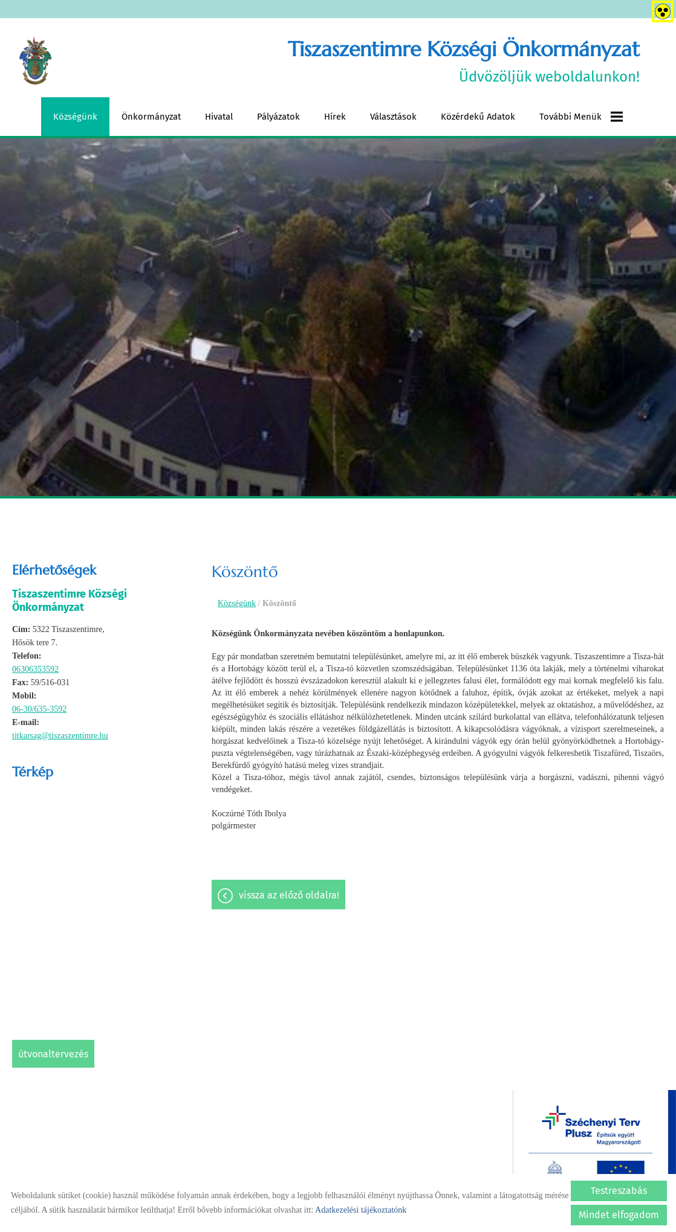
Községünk (75, 116)
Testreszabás (619, 1190)
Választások (393, 116)
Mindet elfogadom (619, 1215)
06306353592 (35, 669)
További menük (581, 117)
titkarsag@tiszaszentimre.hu (60, 735)
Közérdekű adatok (478, 116)
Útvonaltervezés (53, 1054)
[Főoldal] (35, 61)
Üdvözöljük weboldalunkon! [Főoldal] (464, 60)
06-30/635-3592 (39, 709)
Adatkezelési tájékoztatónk (360, 1209)
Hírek (335, 116)
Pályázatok (278, 116)
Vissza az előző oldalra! (289, 895)
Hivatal (219, 116)
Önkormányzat (151, 116)
